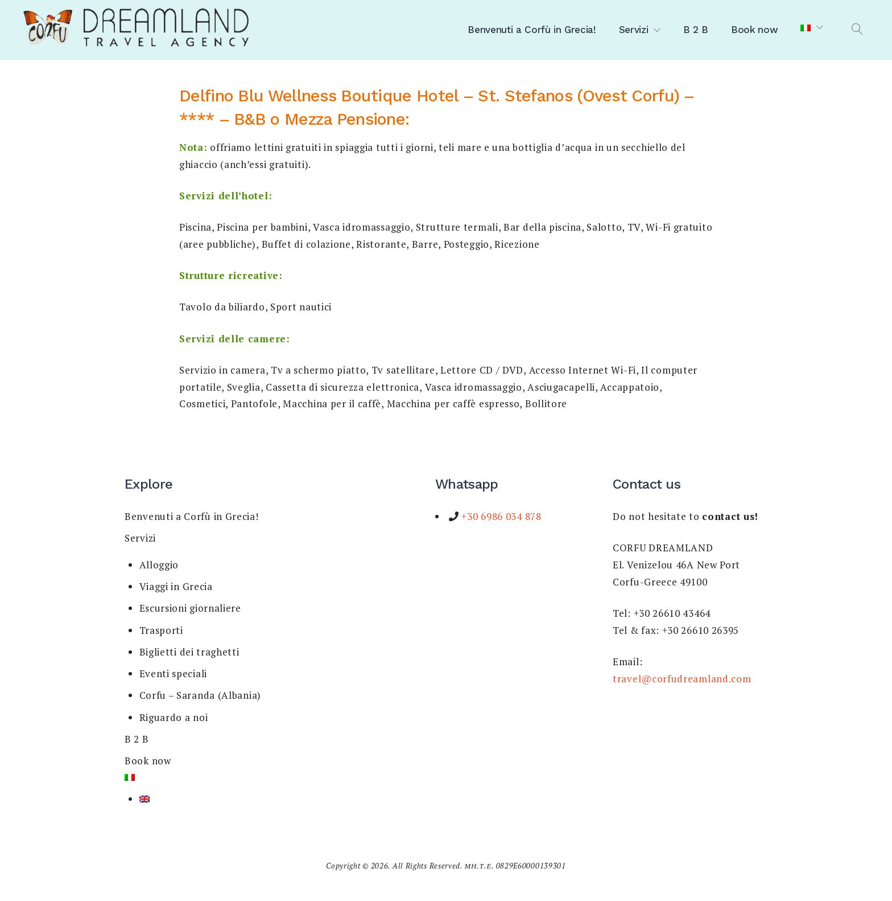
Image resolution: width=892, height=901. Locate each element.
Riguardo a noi (173, 717)
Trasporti (161, 630)
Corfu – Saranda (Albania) (200, 695)
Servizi (634, 29)
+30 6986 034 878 (500, 516)
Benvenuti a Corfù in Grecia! (532, 29)
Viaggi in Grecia (176, 586)
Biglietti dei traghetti (189, 651)
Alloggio (159, 564)
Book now (754, 29)
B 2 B (695, 29)
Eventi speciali (173, 673)
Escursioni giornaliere (190, 608)
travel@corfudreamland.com (682, 678)
